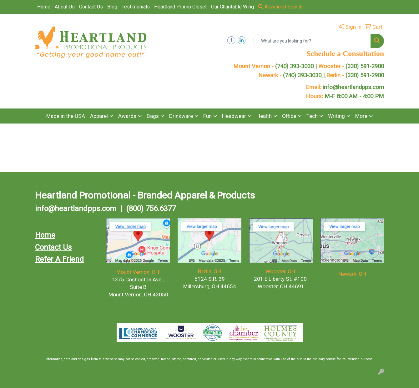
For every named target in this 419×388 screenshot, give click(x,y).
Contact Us (91, 7)
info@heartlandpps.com (353, 87)
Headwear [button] (234, 116)
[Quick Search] (312, 41)
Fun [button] (207, 116)
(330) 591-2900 (365, 66)
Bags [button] (153, 116)
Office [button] (289, 116)
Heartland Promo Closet (180, 7)
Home (43, 7)
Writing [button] (336, 116)
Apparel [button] (99, 116)
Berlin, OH (209, 271)
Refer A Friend (59, 259)
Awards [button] (127, 116)
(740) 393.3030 (138, 302)
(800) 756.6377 (151, 208)
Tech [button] (312, 116)
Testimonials (136, 7)
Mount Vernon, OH (138, 272)
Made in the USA (65, 116)
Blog (112, 7)
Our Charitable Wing (232, 7)
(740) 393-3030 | (296, 66)
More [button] (361, 116)
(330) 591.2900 (208, 294)
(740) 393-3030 (304, 75)
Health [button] (264, 116)
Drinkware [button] (181, 116)
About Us (65, 7)
